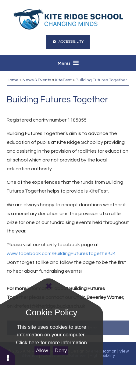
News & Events (37, 80)
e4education (103, 351)
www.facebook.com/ (30, 253)
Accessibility (68, 42)
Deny (61, 350)
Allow (42, 350)
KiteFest (63, 80)
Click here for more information (51, 343)
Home (13, 80)
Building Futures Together (101, 80)
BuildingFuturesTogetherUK (84, 253)
